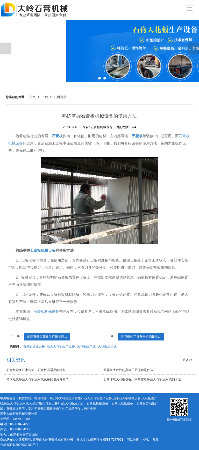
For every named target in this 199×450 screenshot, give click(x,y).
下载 (45, 97)
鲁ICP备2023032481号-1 (21, 445)
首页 (33, 97)
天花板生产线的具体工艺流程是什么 (128, 370)
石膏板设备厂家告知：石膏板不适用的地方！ (37, 370)
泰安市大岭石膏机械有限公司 (53, 439)
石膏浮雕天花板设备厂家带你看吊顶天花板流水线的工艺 (142, 379)
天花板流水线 (107, 346)
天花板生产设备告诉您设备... (141, 336)
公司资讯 (60, 97)
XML (146, 439)
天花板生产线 (86, 346)
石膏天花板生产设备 (61, 346)
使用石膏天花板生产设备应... (47, 336)
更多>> (188, 360)
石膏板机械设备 (46, 311)
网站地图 (133, 439)
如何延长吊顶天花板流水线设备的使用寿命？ (37, 379)
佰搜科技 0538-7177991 (106, 439)
